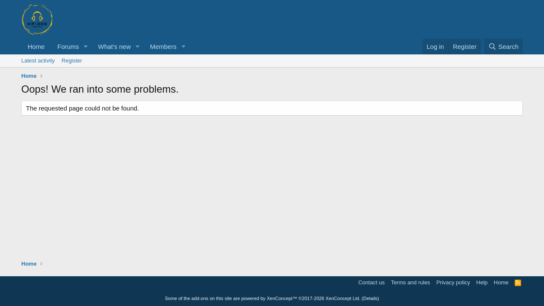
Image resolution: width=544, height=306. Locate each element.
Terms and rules (410, 282)
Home (36, 46)
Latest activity (38, 60)
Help (482, 282)
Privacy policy (453, 282)
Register (72, 60)
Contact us (371, 282)
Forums (68, 46)
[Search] (503, 46)
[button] (86, 46)
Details (370, 298)
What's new (114, 46)
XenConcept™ (282, 298)
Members (163, 46)
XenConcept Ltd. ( (344, 298)
